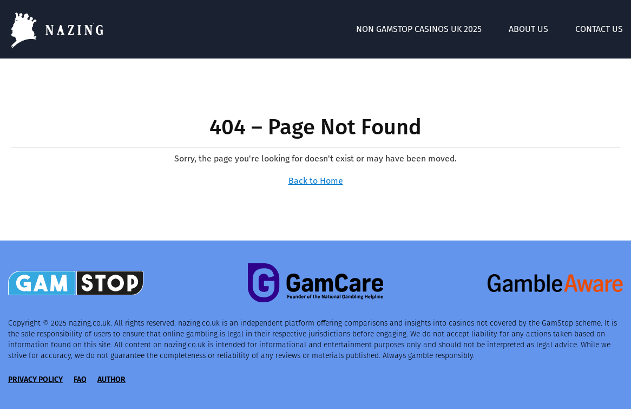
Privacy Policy (35, 379)
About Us (528, 29)
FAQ (80, 379)
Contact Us (599, 29)
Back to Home (315, 181)
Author (111, 379)
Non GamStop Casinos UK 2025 (419, 29)
